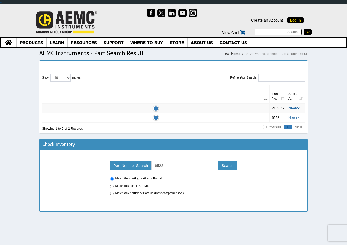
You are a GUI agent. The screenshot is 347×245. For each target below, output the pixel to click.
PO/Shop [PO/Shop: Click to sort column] (283, 89)
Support (114, 42)
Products (31, 42)
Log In (295, 20)
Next (298, 120)
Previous (273, 120)
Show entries (61, 78)
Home (232, 54)
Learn (57, 42)
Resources (84, 42)
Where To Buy (146, 42)
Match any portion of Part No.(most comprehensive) (147, 187)
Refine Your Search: (267, 78)
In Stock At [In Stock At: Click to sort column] (165, 89)
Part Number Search (131, 159)
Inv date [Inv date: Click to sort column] (135, 89)
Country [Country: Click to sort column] (232, 89)
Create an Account (267, 20)
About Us (202, 42)
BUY (283, 100)
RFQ (262, 100)
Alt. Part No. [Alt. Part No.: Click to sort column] (82, 89)
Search (227, 159)
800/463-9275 (202, 99)
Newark (162, 99)
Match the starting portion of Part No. (137, 172)
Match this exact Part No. (129, 179)
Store (177, 42)
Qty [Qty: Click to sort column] (111, 89)
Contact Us (233, 42)
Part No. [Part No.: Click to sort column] (50, 89)
